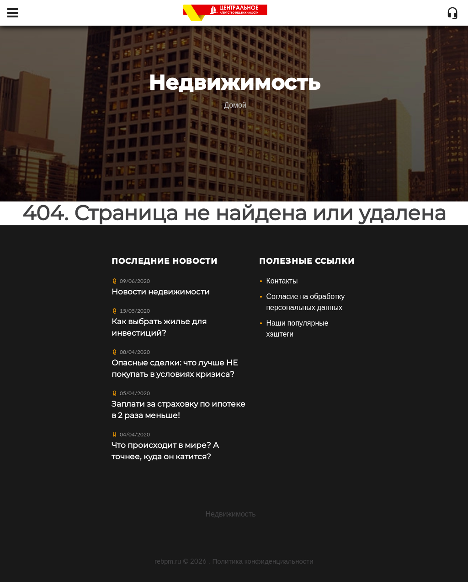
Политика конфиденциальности (262, 561)
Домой (235, 104)
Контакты (282, 280)
